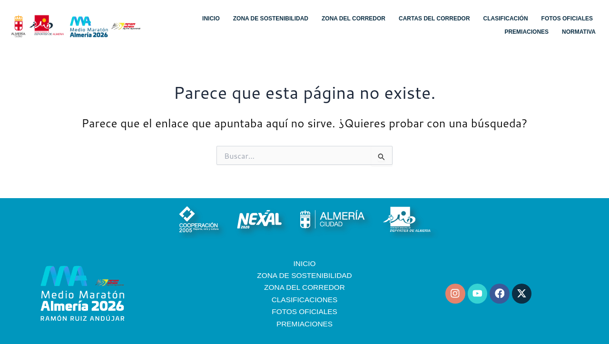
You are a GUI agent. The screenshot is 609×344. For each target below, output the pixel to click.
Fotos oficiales (567, 18)
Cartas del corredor (434, 18)
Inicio (211, 18)
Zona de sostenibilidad (270, 18)
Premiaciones (526, 32)
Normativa (579, 32)
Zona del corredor (353, 18)
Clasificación (505, 18)
